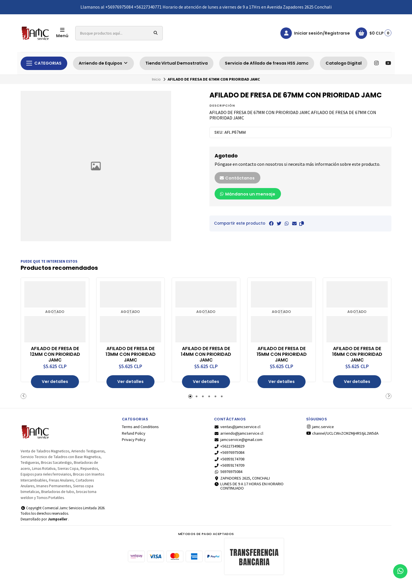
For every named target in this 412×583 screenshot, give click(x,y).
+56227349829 (229, 446)
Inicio (156, 79)
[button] (301, 223)
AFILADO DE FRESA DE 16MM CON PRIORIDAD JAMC (357, 354)
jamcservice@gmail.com (238, 440)
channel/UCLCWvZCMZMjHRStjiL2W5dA (342, 433)
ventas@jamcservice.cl (237, 427)
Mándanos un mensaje (247, 194)
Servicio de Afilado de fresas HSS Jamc (266, 63)
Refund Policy (133, 433)
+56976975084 (229, 452)
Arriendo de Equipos (103, 63)
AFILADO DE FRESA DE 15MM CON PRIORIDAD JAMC (282, 354)
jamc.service (320, 427)
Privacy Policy (134, 440)
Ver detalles (55, 381)
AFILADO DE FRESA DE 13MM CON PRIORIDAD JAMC (131, 354)
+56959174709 (229, 465)
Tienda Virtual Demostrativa (176, 63)
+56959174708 (229, 459)
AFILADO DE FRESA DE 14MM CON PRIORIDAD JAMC (206, 354)
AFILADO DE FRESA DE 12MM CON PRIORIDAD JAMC (55, 354)
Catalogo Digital (344, 63)
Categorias (44, 63)
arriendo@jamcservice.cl (238, 433)
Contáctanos (237, 178)
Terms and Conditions (140, 427)
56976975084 (228, 472)
